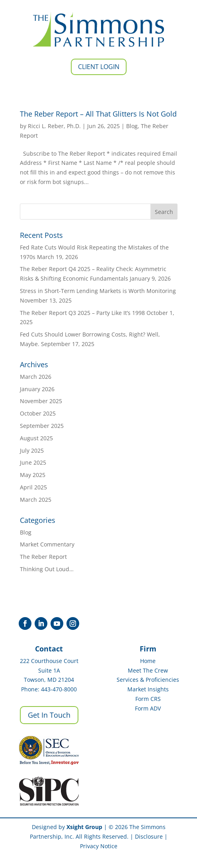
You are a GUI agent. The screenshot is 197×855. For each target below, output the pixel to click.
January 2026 (37, 389)
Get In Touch (49, 715)
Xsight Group (84, 827)
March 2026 (35, 376)
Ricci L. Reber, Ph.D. (54, 126)
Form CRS (148, 699)
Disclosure (149, 836)
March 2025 (35, 499)
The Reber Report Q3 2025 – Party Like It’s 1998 (82, 313)
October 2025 (38, 413)
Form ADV (148, 708)
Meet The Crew (148, 670)
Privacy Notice (98, 846)
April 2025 (33, 487)
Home (148, 661)
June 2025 (33, 462)
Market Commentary (47, 544)
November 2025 (41, 401)
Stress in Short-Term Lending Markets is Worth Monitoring (98, 291)
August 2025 (36, 438)
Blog (132, 126)
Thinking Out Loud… (47, 569)
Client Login (98, 66)
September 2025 (42, 425)
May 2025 (32, 475)
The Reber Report (43, 556)
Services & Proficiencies (148, 679)
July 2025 (32, 450)
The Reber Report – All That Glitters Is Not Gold (98, 114)
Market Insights (148, 689)
